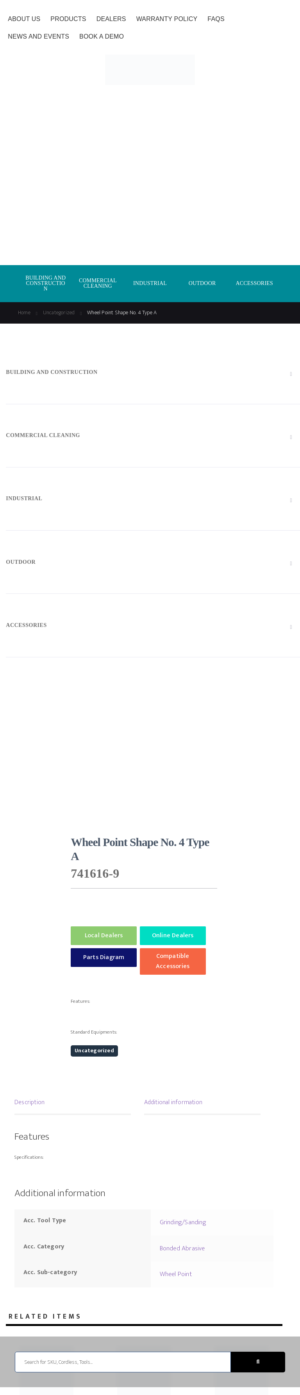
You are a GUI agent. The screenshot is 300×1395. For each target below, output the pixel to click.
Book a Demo (101, 36)
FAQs (215, 19)
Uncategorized (59, 312)
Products (68, 19)
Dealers (111, 19)
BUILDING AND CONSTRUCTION (45, 283)
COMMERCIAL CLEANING (98, 283)
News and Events (38, 36)
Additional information (173, 1102)
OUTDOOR (202, 283)
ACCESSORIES (254, 283)
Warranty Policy (167, 19)
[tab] (72, 1103)
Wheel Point (176, 1274)
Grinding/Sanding (183, 1222)
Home (24, 312)
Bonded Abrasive (182, 1248)
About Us (24, 19)
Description (29, 1102)
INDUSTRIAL (150, 283)
